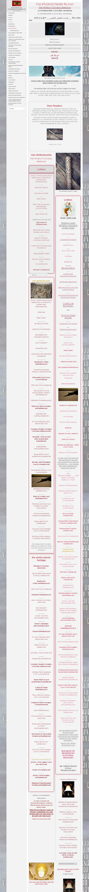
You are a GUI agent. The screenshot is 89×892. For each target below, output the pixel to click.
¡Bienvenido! (11, 26)
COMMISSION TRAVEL (68, 240)
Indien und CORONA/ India (15, 37)
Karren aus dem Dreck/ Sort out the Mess (16, 40)
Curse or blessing (68, 304)
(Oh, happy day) (41, 253)
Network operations (68, 282)
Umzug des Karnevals (14, 55)
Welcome (36, 204)
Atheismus (11, 82)
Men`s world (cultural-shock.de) (41, 601)
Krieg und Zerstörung (14, 95)
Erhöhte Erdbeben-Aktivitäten (17, 73)
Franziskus (68, 268)
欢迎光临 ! (54, 52)
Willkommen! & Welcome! (15, 32)
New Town (11, 35)
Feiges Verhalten (13, 90)
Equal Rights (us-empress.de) (41, 522)
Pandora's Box (41, 348)
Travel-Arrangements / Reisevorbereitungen (14, 100)
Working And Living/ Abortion (16, 97)
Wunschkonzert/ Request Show (15, 66)
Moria (10, 75)
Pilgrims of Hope (41, 193)
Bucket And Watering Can (41, 260)
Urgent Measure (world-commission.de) (68, 558)
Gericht (10, 77)
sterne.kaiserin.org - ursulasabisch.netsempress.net (17, 8)
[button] (67, 864)
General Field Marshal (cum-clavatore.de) (41, 673)
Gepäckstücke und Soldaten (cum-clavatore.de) (68, 720)
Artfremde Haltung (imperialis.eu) (41, 490)
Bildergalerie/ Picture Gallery (14, 104)
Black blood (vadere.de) (68, 536)
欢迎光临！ (10, 15)
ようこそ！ (10, 21)
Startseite (11, 13)
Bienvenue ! (11, 24)
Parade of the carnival (14, 53)
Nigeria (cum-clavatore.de (68, 507)
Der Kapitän (11, 88)
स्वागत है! (10, 19)
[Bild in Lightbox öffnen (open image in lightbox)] (68, 171)
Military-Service (12, 48)
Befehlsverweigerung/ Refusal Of (68, 492)
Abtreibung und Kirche (14, 93)
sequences (70, 290)
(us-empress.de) (41, 264)
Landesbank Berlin (13, 43)
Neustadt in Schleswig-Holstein (15, 46)
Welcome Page (12, 28)
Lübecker (41, 312)
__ (67, 455)
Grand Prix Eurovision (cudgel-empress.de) (41, 575)
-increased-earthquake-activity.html (43, 206)
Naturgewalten (14, 30)
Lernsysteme (12, 86)
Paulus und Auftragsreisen (68, 344)
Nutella (10, 59)
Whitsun (10, 84)
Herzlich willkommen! (68, 485)
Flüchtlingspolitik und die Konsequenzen (68, 296)
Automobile (68, 417)
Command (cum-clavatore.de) (68, 500)
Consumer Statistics (14, 68)
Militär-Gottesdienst (14, 50)
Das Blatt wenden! (13, 71)
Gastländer (11, 57)
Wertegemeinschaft (68, 329)
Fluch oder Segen (68, 316)
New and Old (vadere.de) (41, 385)
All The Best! (12, 79)
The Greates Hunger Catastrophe (14, 62)
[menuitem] (17, 13)
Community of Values (68, 324)
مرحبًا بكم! (10, 17)
